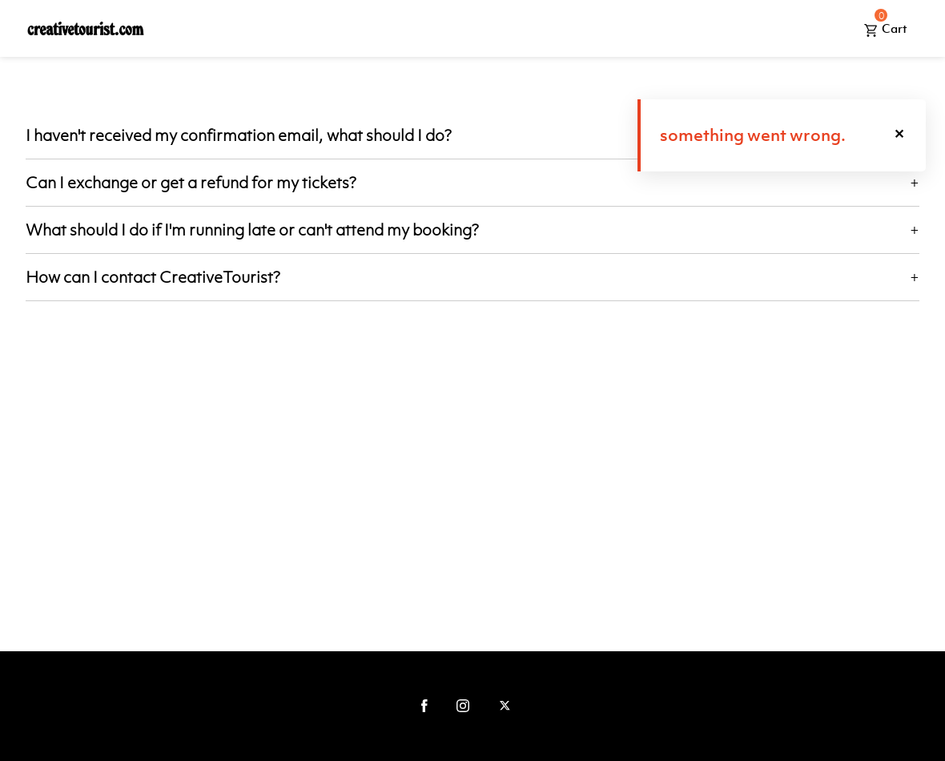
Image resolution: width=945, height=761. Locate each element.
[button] (900, 135)
